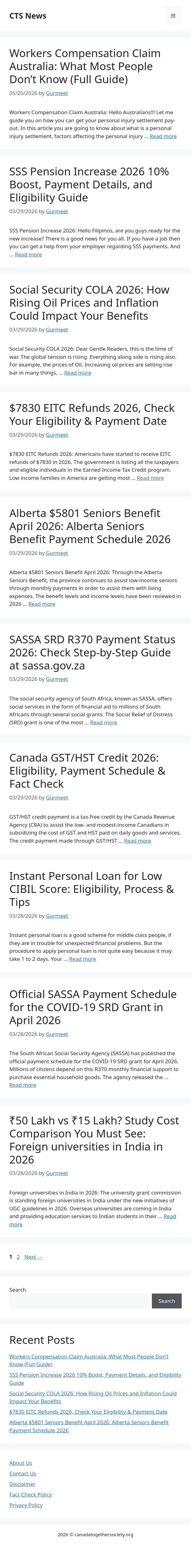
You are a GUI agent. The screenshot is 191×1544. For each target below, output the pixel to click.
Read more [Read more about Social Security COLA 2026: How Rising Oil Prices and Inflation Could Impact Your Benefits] (77, 372)
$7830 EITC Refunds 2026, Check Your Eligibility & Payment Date (92, 414)
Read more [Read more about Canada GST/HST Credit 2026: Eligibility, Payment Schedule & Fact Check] (137, 840)
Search (17, 1289)
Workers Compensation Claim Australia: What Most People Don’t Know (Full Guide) (85, 66)
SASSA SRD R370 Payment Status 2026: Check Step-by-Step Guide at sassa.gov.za (92, 652)
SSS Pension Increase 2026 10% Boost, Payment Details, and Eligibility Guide (89, 184)
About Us (20, 1462)
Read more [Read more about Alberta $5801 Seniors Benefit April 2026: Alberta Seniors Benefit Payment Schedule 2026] (41, 603)
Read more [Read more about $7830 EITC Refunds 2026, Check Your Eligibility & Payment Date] (150, 477)
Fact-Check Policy (30, 1494)
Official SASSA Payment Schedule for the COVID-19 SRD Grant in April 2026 (93, 1007)
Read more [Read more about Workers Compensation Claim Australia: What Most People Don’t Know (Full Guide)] (163, 136)
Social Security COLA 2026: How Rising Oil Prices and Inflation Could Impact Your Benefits (89, 302)
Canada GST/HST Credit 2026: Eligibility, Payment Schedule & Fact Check (87, 770)
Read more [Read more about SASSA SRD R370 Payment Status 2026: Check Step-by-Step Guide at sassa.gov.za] (103, 722)
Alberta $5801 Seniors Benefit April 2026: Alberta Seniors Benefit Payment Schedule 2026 (90, 526)
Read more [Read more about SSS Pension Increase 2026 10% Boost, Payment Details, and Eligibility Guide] (28, 254)
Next (33, 1256)
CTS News (27, 15)
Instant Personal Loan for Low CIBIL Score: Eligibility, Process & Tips (91, 888)
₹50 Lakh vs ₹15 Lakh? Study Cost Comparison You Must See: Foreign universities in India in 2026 (94, 1140)
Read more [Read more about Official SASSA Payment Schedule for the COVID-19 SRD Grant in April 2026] (22, 1084)
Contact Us (22, 1473)
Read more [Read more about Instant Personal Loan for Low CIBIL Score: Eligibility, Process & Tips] (82, 958)
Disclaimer (22, 1484)
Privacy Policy (26, 1505)
